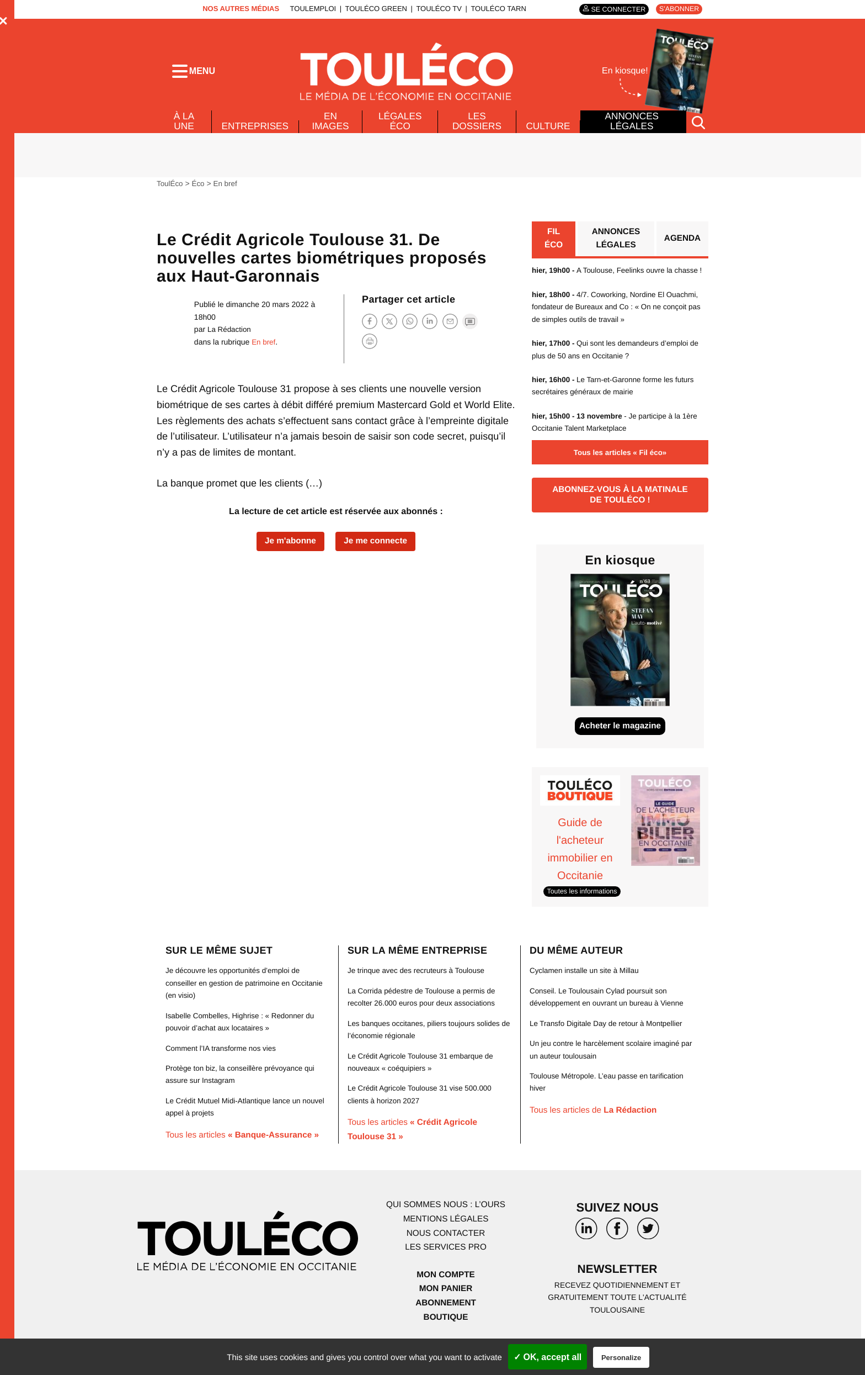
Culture (548, 133)
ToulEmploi (310, 8)
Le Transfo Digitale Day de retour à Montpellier (609, 1046)
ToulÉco (170, 190)
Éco (199, 190)
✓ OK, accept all (547, 1357)
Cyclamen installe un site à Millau (587, 994)
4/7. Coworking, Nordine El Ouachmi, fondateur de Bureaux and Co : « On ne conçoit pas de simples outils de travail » (620, 328)
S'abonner (677, 9)
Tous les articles (245, 1158)
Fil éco (553, 246)
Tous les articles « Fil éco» (620, 472)
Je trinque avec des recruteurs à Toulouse (419, 994)
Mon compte (445, 1298)
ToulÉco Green (373, 8)
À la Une (183, 128)
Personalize (621, 1357)
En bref (227, 190)
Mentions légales (445, 1242)
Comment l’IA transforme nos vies (223, 1071)
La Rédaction (230, 336)
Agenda (682, 246)
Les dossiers (475, 128)
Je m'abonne (288, 549)
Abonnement (446, 1326)
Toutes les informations (584, 915)
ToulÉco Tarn (495, 8)
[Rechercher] (698, 129)
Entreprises (256, 133)
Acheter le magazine (620, 750)
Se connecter (614, 9)
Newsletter (617, 1293)
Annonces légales (632, 128)
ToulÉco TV (436, 8)
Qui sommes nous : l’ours (445, 1228)
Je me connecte (377, 549)
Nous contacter (445, 1256)
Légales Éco (400, 128)
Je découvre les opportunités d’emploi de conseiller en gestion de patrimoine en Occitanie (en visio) (235, 1006)
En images (332, 128)
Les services (445, 1271)
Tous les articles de (596, 1133)
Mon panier (445, 1312)
